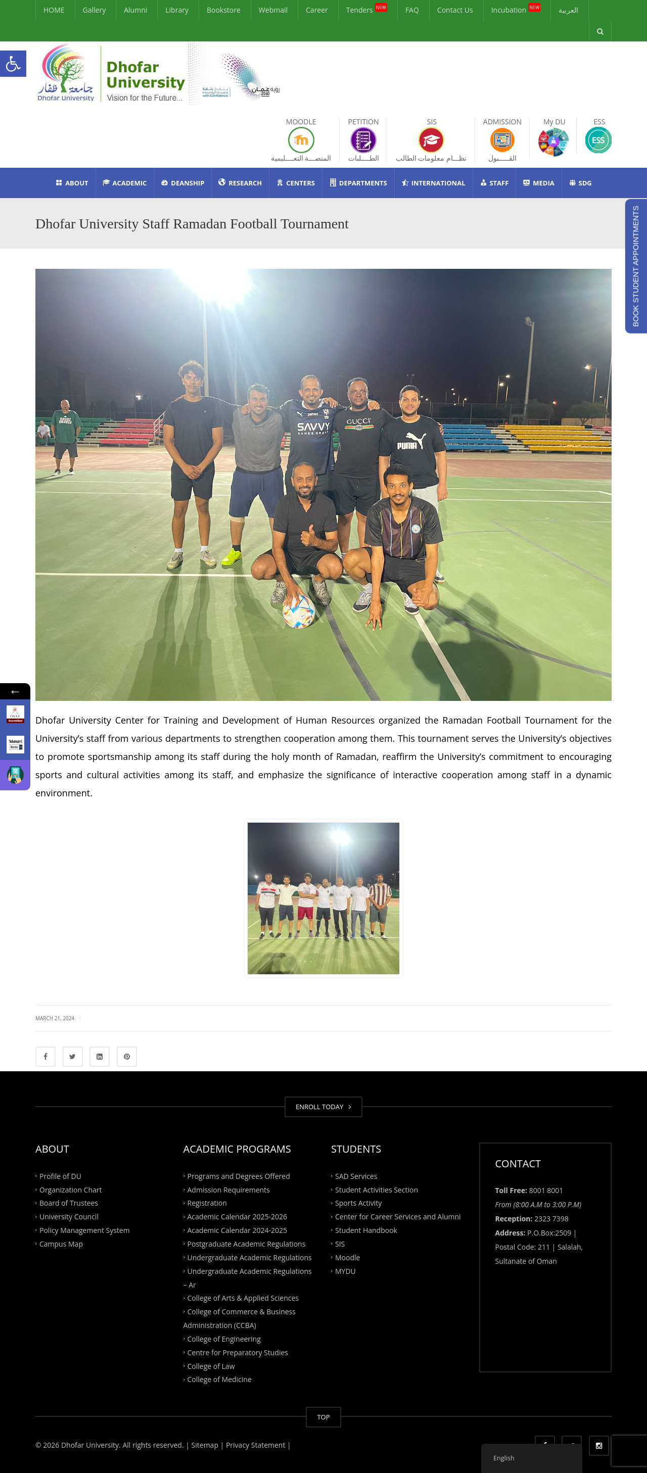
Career (317, 10)
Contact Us (455, 10)
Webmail (273, 10)
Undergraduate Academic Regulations (250, 1257)
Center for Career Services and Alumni (398, 1216)
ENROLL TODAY (323, 1106)
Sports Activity (358, 1203)
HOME (54, 10)
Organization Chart (70, 1189)
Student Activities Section (376, 1189)
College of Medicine (220, 1379)
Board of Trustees (68, 1203)
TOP (323, 1416)
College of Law (211, 1365)
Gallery (94, 10)
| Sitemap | (205, 1445)
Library (177, 10)
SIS (340, 1244)
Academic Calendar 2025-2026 (237, 1216)
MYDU (345, 1270)
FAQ (412, 10)
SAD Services (356, 1175)
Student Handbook (366, 1230)
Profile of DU (60, 1175)
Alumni (135, 10)
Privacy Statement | (257, 1445)
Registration (207, 1203)
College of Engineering (224, 1339)
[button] (13, 64)
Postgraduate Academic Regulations (247, 1244)
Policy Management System (84, 1230)
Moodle (347, 1257)
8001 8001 (546, 1190)
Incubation (516, 8)
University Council (69, 1216)
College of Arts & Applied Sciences (243, 1298)
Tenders (366, 8)
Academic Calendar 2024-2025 (237, 1230)
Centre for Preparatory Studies (238, 1352)
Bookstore (224, 10)
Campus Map (61, 1244)
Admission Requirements (229, 1189)
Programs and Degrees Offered (239, 1175)
